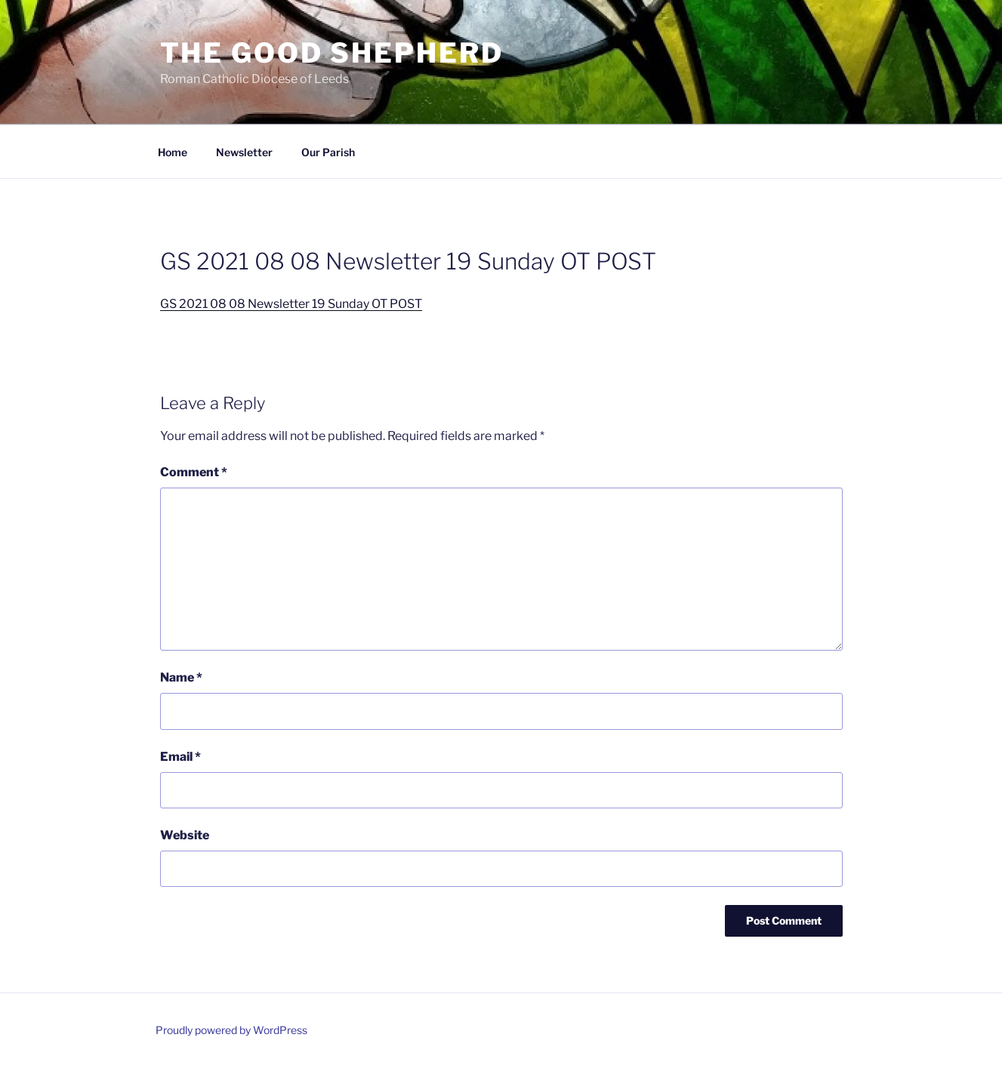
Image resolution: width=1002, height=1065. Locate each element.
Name (181, 677)
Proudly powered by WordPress (231, 1029)
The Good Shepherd (332, 52)
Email (180, 757)
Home (172, 152)
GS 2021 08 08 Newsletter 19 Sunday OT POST (291, 304)
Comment (193, 472)
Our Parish (328, 152)
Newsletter (244, 152)
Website (184, 835)
